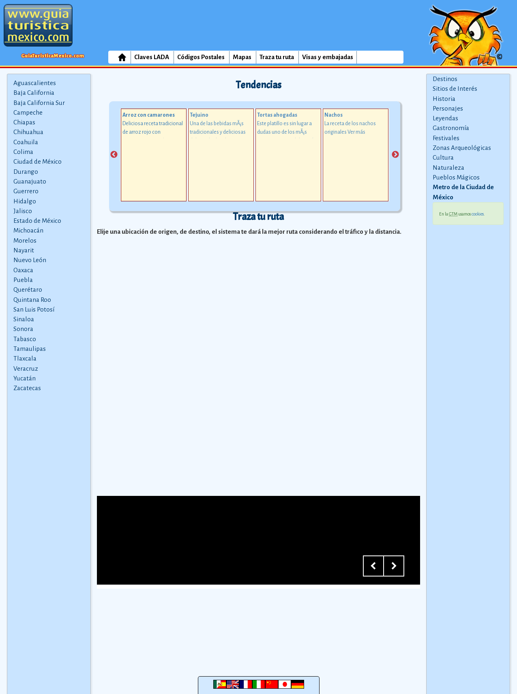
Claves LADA (151, 56)
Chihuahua (28, 131)
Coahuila (25, 142)
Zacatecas (27, 387)
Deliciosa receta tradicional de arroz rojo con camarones (152, 132)
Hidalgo (24, 201)
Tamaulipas (29, 348)
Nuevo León (29, 259)
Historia (444, 98)
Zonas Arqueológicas (462, 147)
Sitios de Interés (455, 88)
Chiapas (24, 122)
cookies (478, 213)
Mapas (242, 56)
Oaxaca (23, 270)
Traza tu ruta (277, 56)
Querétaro (27, 289)
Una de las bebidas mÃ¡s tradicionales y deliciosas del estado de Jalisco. (218, 132)
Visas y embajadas (327, 56)
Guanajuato (29, 181)
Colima (23, 151)
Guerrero (26, 191)
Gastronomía (451, 127)
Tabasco (24, 338)
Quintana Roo (32, 299)
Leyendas (445, 118)
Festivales (446, 138)
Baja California (33, 92)
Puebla (23, 279)
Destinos (445, 78)
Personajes (448, 108)
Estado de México (37, 220)
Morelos (24, 240)
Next (395, 155)
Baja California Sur (39, 102)
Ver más (356, 132)
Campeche (28, 112)
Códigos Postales (201, 56)
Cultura (443, 157)
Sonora (23, 328)
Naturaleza (448, 167)
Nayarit (23, 250)
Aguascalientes (34, 82)
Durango (25, 171)
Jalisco (22, 210)
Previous (114, 155)
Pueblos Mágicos (456, 177)
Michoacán (28, 230)
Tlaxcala (24, 358)
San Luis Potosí (33, 309)
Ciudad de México (37, 161)
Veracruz (25, 368)
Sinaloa (23, 319)
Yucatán (24, 378)
